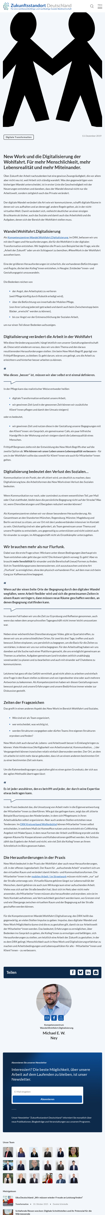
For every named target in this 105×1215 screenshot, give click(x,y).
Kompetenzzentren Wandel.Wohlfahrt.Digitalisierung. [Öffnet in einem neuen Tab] (38, 237)
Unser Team (8, 1142)
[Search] (92, 6)
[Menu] (100, 6)
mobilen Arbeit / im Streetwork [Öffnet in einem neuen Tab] (48, 876)
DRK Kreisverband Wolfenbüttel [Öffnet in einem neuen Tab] (38, 824)
